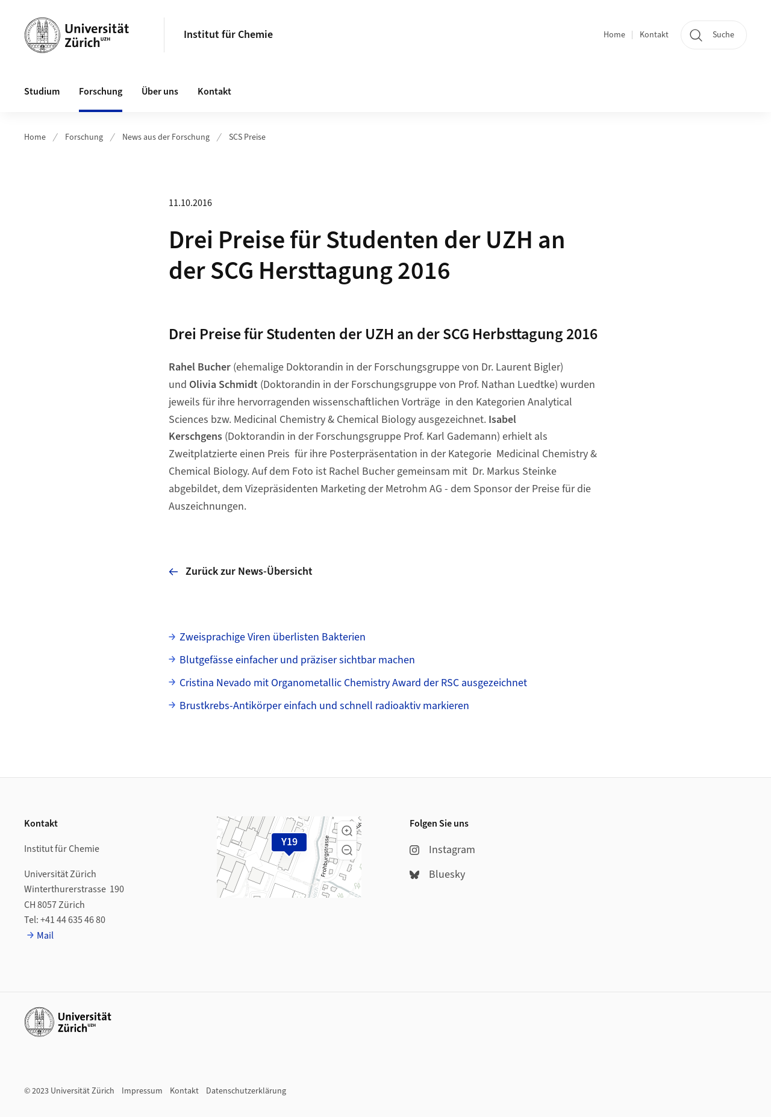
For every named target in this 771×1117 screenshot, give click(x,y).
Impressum (142, 1091)
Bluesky (437, 874)
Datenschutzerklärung (246, 1091)
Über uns (160, 91)
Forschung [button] (100, 91)
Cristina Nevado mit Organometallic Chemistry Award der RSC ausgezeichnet (353, 682)
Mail (45, 935)
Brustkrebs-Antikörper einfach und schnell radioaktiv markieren (324, 705)
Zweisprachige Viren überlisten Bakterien (272, 637)
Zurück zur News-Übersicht (241, 571)
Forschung (84, 137)
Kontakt (654, 35)
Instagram (442, 849)
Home (614, 35)
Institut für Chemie (228, 34)
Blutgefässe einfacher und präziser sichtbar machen (297, 660)
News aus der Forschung (166, 137)
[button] (347, 830)
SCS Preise (247, 137)
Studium (42, 91)
